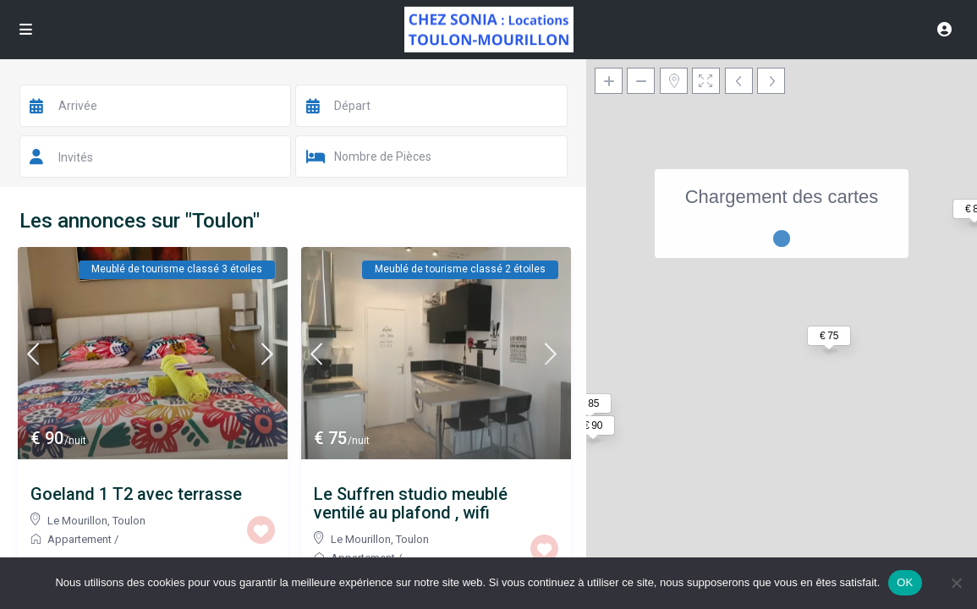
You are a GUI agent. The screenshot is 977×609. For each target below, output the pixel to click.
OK (905, 582)
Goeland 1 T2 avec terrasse (136, 494)
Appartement (79, 539)
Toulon (129, 520)
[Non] (955, 582)
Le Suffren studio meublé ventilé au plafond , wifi (411, 503)
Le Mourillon (77, 520)
